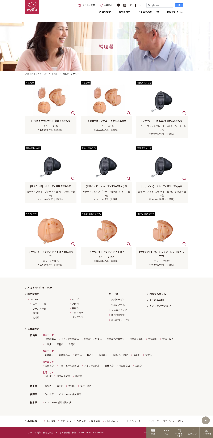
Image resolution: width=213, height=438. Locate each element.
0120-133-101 (99, 432)
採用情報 (95, 421)
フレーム (34, 299)
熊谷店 (48, 386)
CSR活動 (81, 421)
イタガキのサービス (148, 12)
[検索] (159, 5)
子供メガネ (77, 313)
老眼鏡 (75, 304)
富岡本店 (103, 355)
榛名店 (90, 355)
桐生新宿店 (124, 365)
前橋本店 (152, 339)
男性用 (36, 313)
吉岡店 (71, 344)
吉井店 (78, 355)
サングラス (77, 317)
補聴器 (54, 74)
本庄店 (60, 386)
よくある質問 (156, 300)
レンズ (75, 299)
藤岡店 (137, 355)
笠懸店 (138, 365)
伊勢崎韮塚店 (136, 339)
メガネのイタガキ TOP (35, 74)
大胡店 (48, 344)
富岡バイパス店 (120, 355)
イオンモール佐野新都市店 (58, 402)
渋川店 (48, 376)
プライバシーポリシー (174, 421)
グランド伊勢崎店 (70, 339)
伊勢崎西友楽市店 (116, 339)
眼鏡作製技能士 (119, 315)
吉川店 (71, 386)
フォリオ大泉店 (92, 365)
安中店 (148, 355)
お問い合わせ (111, 421)
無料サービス (118, 299)
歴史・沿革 (66, 421)
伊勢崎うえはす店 (93, 339)
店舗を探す (105, 12)
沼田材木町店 (63, 376)
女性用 (36, 317)
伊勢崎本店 (50, 339)
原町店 (78, 376)
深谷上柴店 (85, 386)
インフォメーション (160, 305)
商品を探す (124, 12)
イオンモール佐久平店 (70, 394)
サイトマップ (152, 421)
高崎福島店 (64, 355)
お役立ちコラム (175, 12)
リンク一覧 (135, 421)
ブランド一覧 (39, 308)
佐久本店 (49, 394)
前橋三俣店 (168, 339)
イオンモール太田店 (69, 365)
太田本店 (49, 365)
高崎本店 (49, 355)
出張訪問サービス (120, 320)
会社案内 (32, 421)
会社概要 (50, 421)
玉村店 (60, 344)
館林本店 (109, 365)
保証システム (118, 304)
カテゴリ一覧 (39, 304)
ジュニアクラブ (119, 310)
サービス (113, 294)
